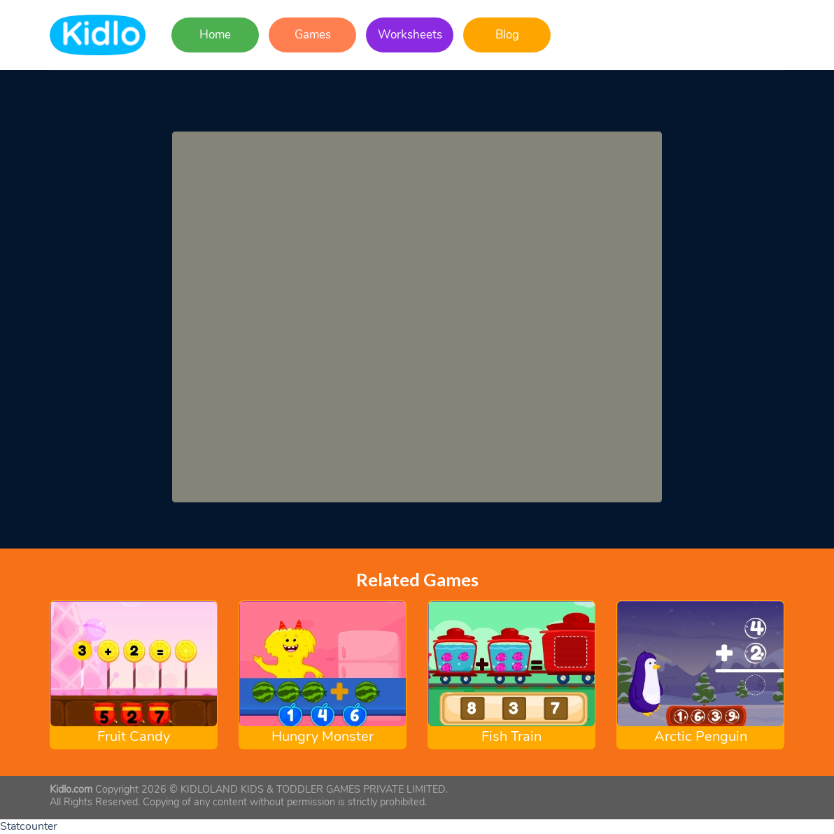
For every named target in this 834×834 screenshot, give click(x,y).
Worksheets (410, 35)
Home (215, 35)
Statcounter (28, 826)
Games (313, 35)
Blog (507, 35)
